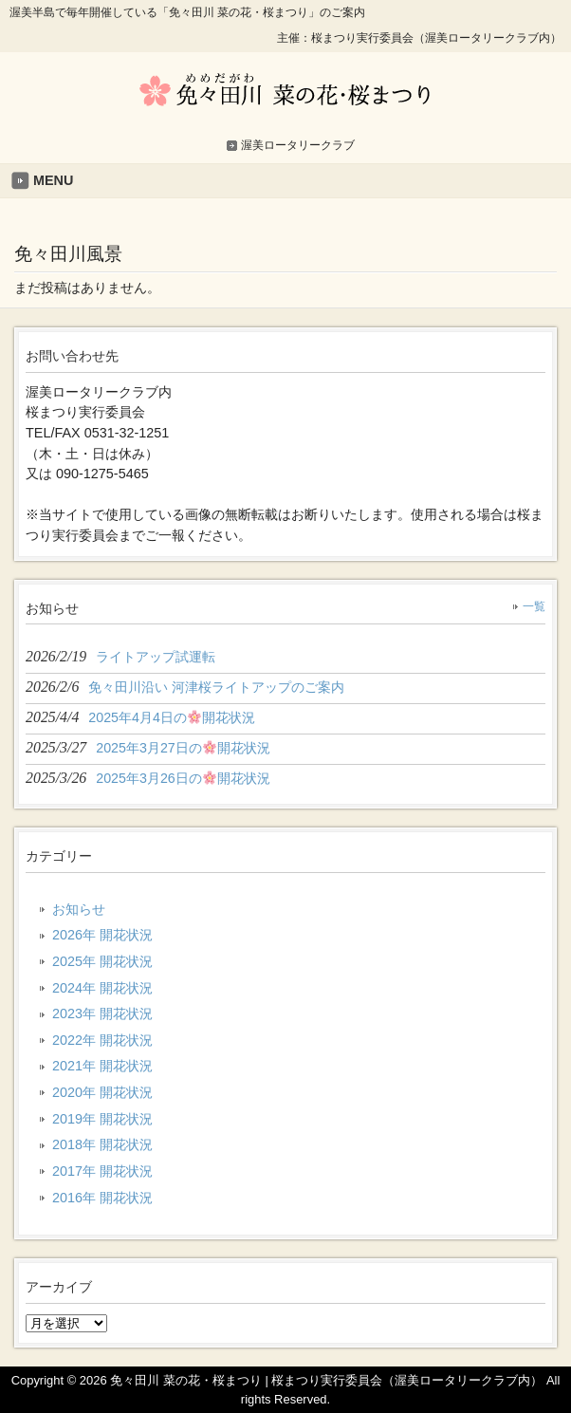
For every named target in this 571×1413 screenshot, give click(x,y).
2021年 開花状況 (102, 1065)
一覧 (534, 606)
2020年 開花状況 (102, 1092)
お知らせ (78, 909)
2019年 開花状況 (102, 1118)
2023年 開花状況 (102, 1013)
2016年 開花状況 (102, 1197)
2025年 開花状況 (102, 961)
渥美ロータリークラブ (298, 145)
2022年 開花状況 (102, 1040)
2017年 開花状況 (102, 1171)
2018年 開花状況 (102, 1144)
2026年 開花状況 (102, 934)
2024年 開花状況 (102, 987)
